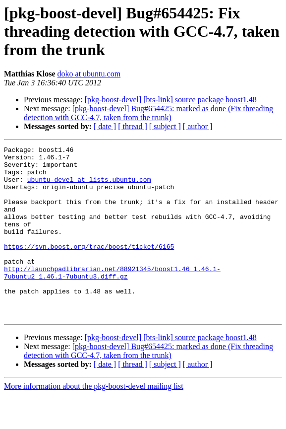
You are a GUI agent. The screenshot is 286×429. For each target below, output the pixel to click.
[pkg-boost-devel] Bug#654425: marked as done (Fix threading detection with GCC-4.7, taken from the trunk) (148, 113)
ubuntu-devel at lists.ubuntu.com (89, 186)
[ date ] (105, 126)
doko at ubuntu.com (89, 74)
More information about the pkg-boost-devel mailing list (93, 420)
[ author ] (198, 126)
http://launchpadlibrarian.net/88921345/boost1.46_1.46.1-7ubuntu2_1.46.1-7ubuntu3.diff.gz (112, 298)
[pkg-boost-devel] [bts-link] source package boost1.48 (171, 99)
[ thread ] (132, 126)
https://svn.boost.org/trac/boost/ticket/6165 (89, 267)
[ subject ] (165, 126)
